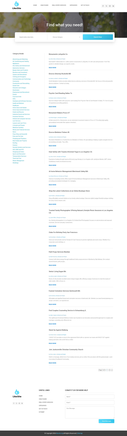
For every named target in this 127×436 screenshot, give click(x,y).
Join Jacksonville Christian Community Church (66, 350)
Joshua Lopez (53, 276)
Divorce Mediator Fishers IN (59, 132)
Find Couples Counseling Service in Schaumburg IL (67, 310)
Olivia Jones (53, 354)
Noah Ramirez (53, 256)
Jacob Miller (53, 217)
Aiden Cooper (53, 315)
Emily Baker (53, 237)
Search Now (102, 37)
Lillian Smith (53, 156)
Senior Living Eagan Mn (57, 271)
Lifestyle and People (60, 59)
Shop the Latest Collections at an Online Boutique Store (69, 191)
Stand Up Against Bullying (58, 330)
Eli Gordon (52, 295)
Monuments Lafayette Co (58, 54)
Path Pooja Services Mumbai (59, 252)
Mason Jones (53, 98)
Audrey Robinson (54, 176)
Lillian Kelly (52, 59)
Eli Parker (52, 195)
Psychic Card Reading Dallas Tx (60, 93)
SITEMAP (41, 412)
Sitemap (79, 433)
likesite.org (59, 433)
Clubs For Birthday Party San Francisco (63, 232)
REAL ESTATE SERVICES (59, 5)
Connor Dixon (53, 334)
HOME (35, 5)
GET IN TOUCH (85, 5)
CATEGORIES (73, 5)
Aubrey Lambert (54, 78)
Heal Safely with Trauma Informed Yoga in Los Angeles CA (70, 152)
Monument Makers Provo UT (59, 113)
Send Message (106, 421)
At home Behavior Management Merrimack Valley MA (68, 171)
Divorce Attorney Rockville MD (60, 74)
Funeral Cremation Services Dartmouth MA (64, 291)
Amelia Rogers (53, 117)
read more (52, 67)
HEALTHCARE (44, 5)
